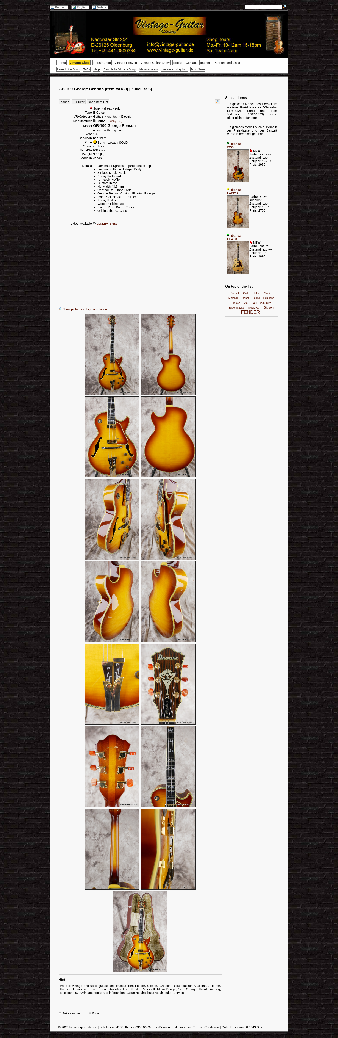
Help (97, 69)
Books (177, 62)
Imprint (205, 62)
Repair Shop (102, 62)
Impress (185, 1027)
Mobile (100, 7)
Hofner (256, 293)
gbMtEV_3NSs (105, 223)
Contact (191, 62)
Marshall (233, 297)
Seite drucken (70, 1013)
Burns (256, 297)
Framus (236, 302)
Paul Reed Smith (261, 302)
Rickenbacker (237, 307)
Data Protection (233, 1027)
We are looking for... (174, 69)
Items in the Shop (68, 69)
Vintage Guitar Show (155, 62)
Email (94, 1013)
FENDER (250, 312)
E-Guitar (78, 102)
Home (61, 62)
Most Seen (198, 69)
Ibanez (64, 102)
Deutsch (59, 7)
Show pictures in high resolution (83, 309)
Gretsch (235, 293)
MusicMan (254, 307)
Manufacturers (148, 69)
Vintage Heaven (125, 62)
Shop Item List (98, 102)
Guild (246, 293)
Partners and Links (227, 62)
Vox (246, 302)
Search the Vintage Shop (120, 69)
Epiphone (268, 297)
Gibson (269, 307)
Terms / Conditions (206, 1027)
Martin (267, 293)
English (80, 7)
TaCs (86, 69)
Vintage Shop (79, 62)
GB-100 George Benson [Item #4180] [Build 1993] (105, 89)
